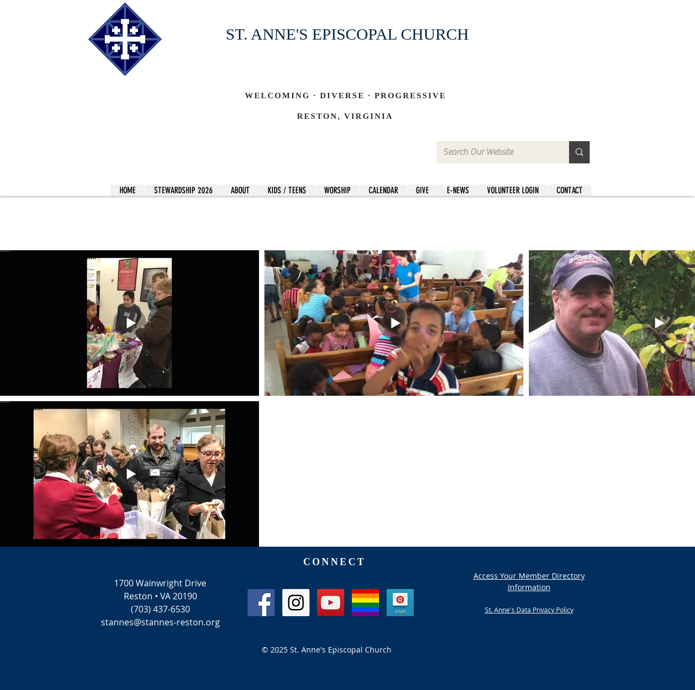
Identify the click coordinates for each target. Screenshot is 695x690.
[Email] (400, 602)
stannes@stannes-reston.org (160, 622)
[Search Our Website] (494, 152)
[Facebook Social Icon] (261, 602)
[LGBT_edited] (365, 602)
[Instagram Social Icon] (295, 602)
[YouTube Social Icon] (330, 602)
